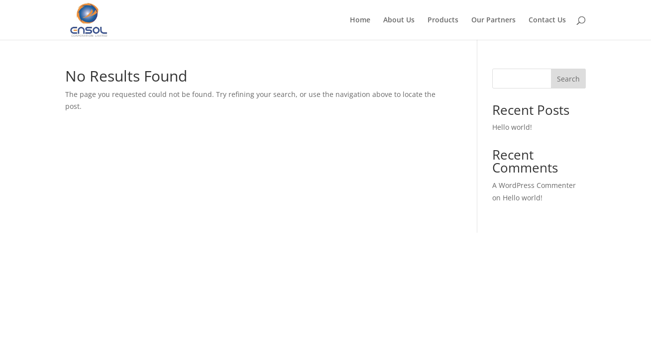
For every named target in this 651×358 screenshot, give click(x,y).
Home (360, 20)
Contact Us (547, 20)
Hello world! (512, 127)
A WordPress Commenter (534, 185)
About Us (399, 20)
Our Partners (493, 20)
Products (443, 20)
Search (568, 79)
